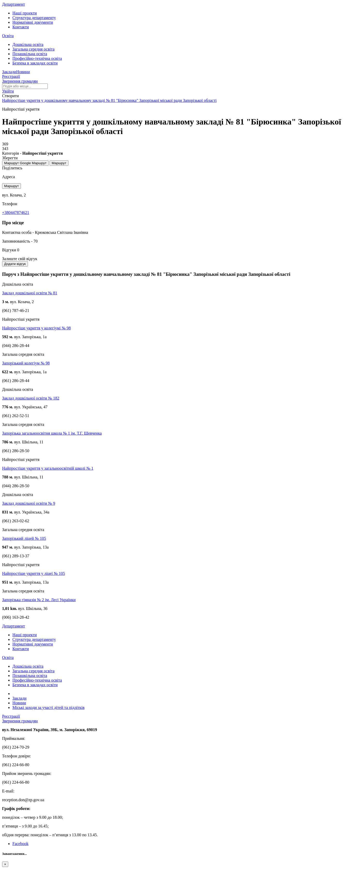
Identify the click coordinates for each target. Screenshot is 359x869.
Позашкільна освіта (29, 54)
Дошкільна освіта (27, 44)
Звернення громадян (20, 81)
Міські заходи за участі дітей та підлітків (48, 707)
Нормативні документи (32, 22)
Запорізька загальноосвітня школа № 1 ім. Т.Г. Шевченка (52, 433)
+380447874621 (15, 212)
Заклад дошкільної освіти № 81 (29, 293)
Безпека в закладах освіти (35, 63)
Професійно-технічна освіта (37, 58)
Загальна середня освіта (33, 49)
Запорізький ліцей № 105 (24, 538)
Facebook (20, 843)
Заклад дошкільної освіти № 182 (30, 398)
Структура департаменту (34, 17)
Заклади (9, 72)
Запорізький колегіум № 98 (26, 363)
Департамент (13, 4)
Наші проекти (24, 13)
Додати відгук (15, 264)
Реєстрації (11, 76)
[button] (8, 91)
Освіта (8, 36)
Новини (23, 72)
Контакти (20, 27)
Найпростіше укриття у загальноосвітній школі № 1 (47, 468)
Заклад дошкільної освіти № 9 (28, 503)
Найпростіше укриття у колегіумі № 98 (36, 328)
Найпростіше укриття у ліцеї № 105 (33, 573)
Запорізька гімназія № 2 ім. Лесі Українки (39, 600)
